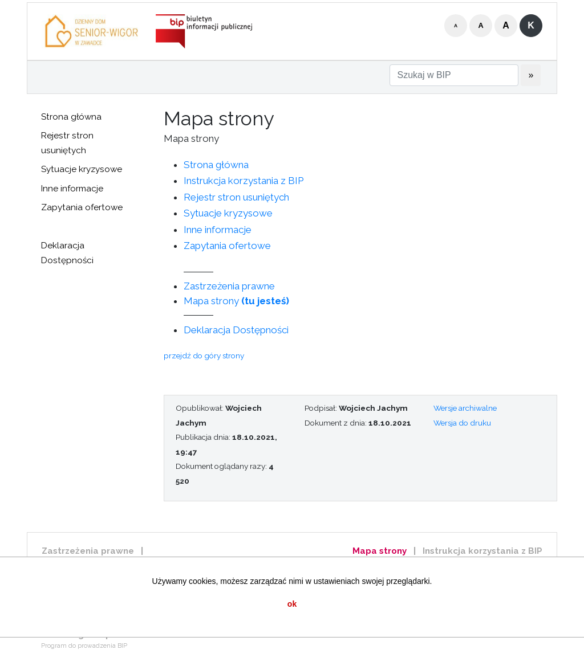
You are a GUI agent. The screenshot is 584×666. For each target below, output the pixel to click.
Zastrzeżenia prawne (229, 286)
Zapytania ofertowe (82, 207)
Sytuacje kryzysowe (81, 169)
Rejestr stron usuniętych (67, 143)
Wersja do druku (462, 422)
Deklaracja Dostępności (67, 252)
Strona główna (71, 117)
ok (292, 603)
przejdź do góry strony (204, 355)
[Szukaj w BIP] (454, 75)
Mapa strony (236, 301)
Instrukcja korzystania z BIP (243, 180)
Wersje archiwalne (465, 407)
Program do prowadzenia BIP (84, 645)
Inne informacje (72, 188)
